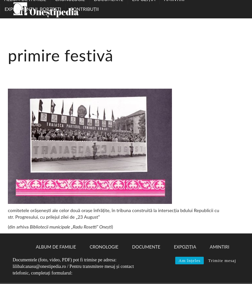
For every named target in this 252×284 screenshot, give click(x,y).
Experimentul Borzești (33, 9)
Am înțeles (189, 260)
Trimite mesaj (222, 260)
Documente (146, 247)
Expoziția (185, 247)
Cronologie (104, 247)
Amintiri (219, 247)
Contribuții (84, 9)
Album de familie (56, 247)
